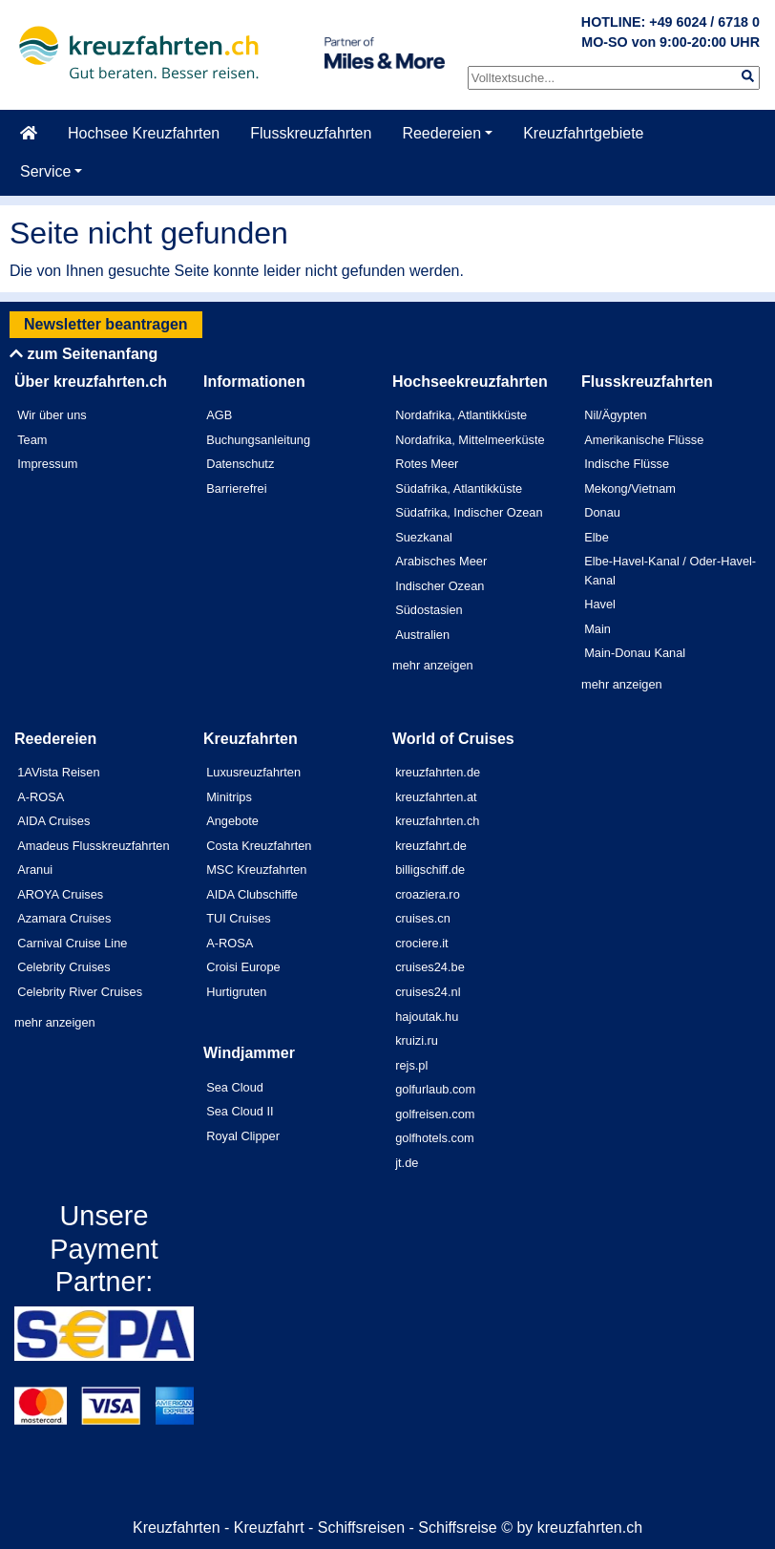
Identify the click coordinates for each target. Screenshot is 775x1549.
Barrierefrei (236, 488)
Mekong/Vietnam (630, 488)
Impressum (47, 463)
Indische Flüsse (626, 463)
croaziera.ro (427, 894)
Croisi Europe (243, 967)
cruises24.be (430, 967)
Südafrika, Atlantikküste (458, 488)
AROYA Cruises (60, 894)
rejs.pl (411, 1065)
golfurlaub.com (435, 1089)
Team (32, 440)
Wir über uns (52, 415)
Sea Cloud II (239, 1111)
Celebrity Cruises (63, 967)
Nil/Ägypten (615, 415)
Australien (422, 634)
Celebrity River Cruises (79, 992)
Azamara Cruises (64, 918)
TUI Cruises (238, 918)
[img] (748, 76)
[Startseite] (28, 134)
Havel (600, 604)
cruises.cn (422, 918)
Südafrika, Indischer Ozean (468, 512)
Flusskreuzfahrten (310, 133)
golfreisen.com (434, 1114)
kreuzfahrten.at (435, 797)
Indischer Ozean (439, 586)
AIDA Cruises (53, 821)
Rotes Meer (426, 463)
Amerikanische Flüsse (643, 440)
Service (45, 171)
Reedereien (441, 133)
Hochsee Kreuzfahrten (144, 133)
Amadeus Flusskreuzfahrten (93, 845)
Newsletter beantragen (106, 324)
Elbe (596, 537)
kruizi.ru (416, 1040)
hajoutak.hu (426, 1016)
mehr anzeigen (432, 665)
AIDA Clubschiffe (252, 894)
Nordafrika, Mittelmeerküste (469, 440)
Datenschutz (240, 463)
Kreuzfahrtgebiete (583, 133)
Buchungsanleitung (258, 440)
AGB (219, 415)
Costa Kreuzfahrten (258, 845)
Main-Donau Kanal (634, 653)
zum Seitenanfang (83, 354)
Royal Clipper (243, 1136)
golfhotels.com (434, 1138)
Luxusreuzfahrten (253, 772)
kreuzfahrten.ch (437, 821)
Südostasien (428, 610)
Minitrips (229, 797)
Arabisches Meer (441, 561)
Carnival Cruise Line (72, 943)
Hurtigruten (236, 992)
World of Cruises (453, 739)
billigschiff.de (430, 869)
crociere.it (421, 943)
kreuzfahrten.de (437, 772)
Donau (602, 512)
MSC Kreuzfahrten (256, 869)
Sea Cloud (234, 1087)
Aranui (34, 869)
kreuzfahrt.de (431, 845)
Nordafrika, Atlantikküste (461, 415)
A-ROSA (40, 797)
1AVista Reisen (58, 772)
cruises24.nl (427, 992)
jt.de (406, 1163)
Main (597, 629)
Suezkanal (423, 537)
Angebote (232, 821)
